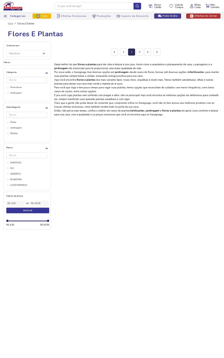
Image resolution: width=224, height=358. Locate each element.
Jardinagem (16, 92)
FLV (12, 168)
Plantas (14, 133)
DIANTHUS (15, 162)
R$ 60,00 (44, 224)
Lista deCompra (179, 6)
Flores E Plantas (26, 23)
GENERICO (15, 173)
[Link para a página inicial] (10, 23)
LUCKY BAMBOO (18, 185)
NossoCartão (157, 6)
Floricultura (16, 87)
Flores (13, 122)
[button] (27, 73)
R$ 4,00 (10, 224)
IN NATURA (16, 179)
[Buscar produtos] (137, 6)
